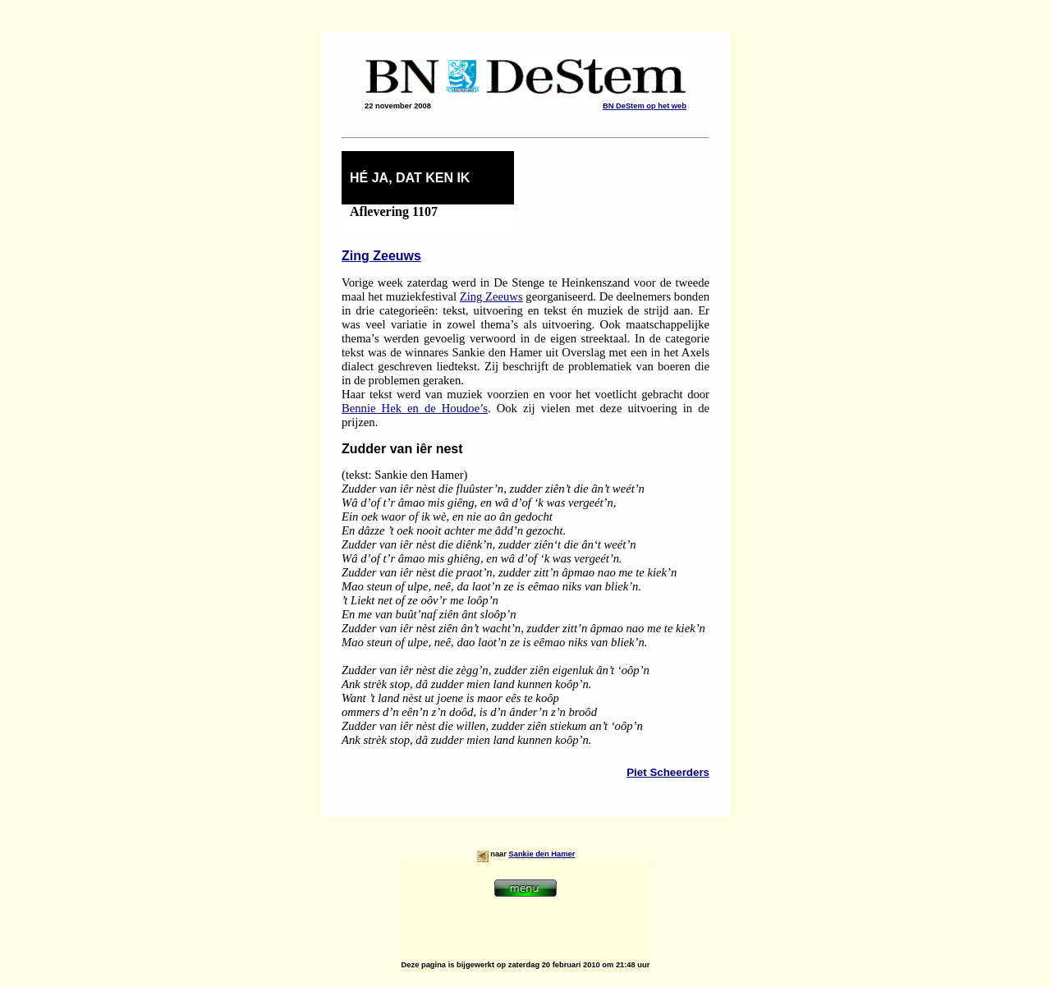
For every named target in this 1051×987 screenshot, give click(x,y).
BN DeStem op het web (644, 106)
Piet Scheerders (667, 772)
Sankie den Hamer (542, 854)
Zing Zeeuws (381, 256)
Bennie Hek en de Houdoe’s (415, 408)
